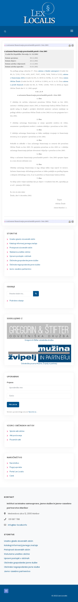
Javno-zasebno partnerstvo (20, 269)
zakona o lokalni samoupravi (48, 71)
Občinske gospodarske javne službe (24, 260)
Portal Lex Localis (17, 471)
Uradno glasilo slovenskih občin (22, 239)
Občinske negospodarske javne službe (25, 265)
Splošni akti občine (17, 431)
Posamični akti (15, 440)
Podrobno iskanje (16, 301)
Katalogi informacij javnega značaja (23, 243)
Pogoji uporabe (16, 467)
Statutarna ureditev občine (20, 252)
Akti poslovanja (16, 435)
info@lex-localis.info (17, 525)
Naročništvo (14, 463)
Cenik (12, 476)
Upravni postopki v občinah (20, 256)
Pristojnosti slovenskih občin (21, 248)
